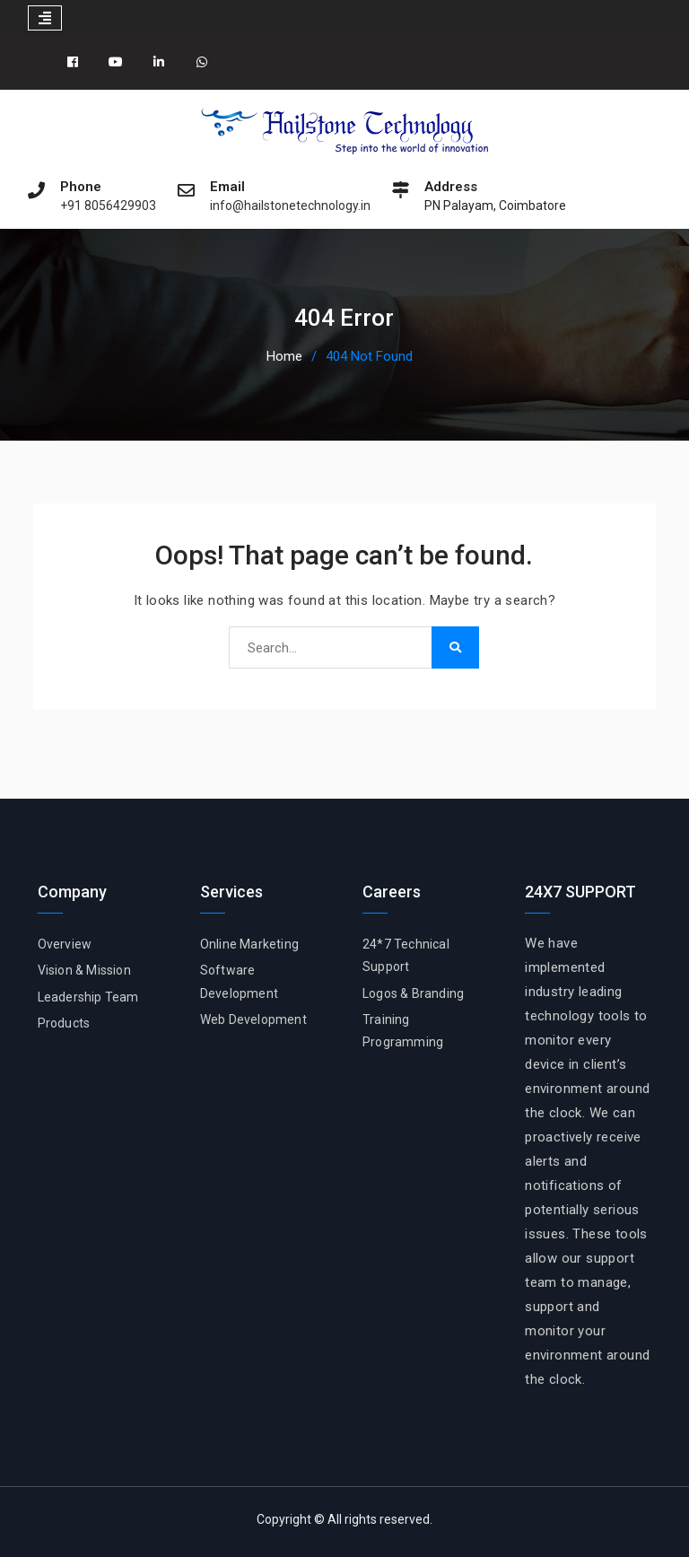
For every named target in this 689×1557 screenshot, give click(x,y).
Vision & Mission (84, 970)
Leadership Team (88, 997)
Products (64, 1023)
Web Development (253, 1019)
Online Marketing (249, 944)
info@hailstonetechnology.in (290, 206)
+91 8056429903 (108, 206)
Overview (65, 944)
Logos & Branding (413, 993)
